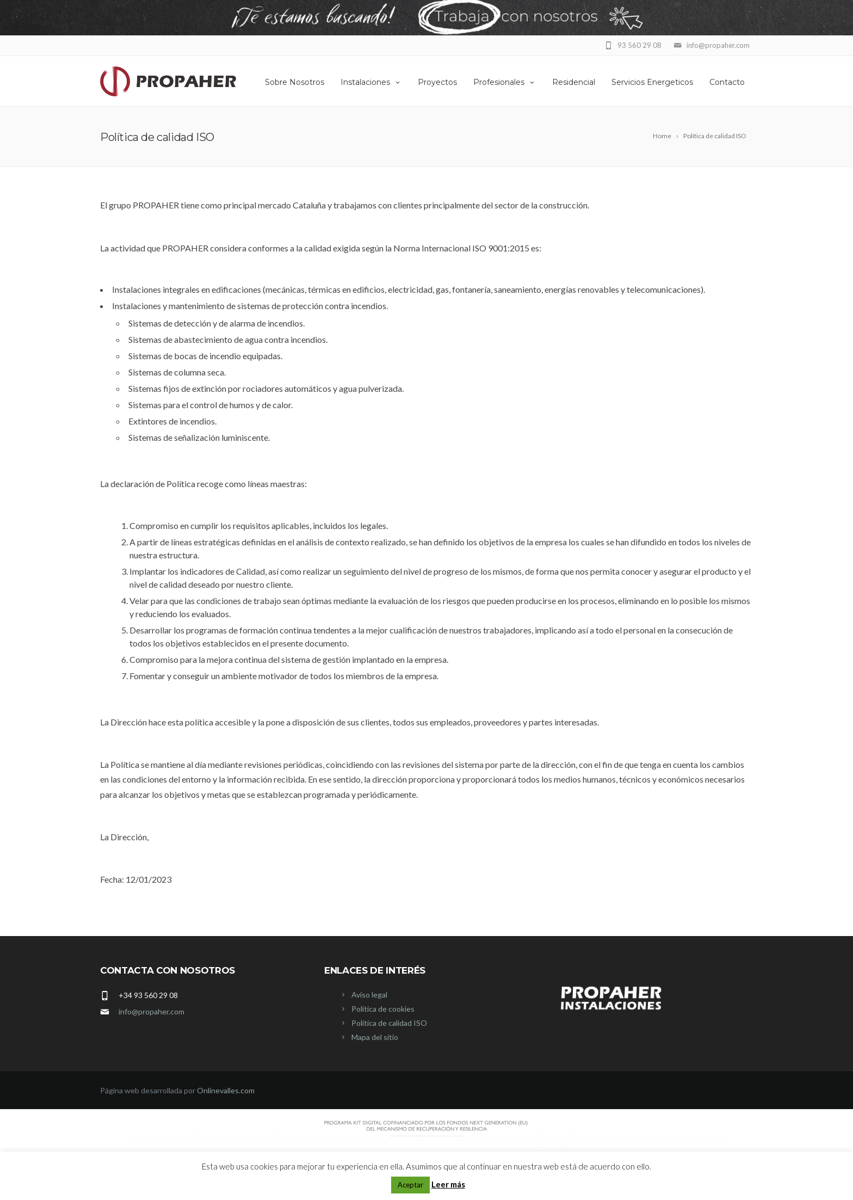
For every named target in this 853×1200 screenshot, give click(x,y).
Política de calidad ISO (389, 1022)
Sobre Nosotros (294, 82)
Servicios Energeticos (652, 82)
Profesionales (504, 82)
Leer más (448, 1184)
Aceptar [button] (410, 1184)
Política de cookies (383, 1008)
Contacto (727, 82)
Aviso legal (369, 994)
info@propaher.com (151, 1011)
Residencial (573, 82)
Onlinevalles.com (226, 1090)
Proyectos (437, 82)
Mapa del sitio (374, 1037)
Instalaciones (371, 82)
